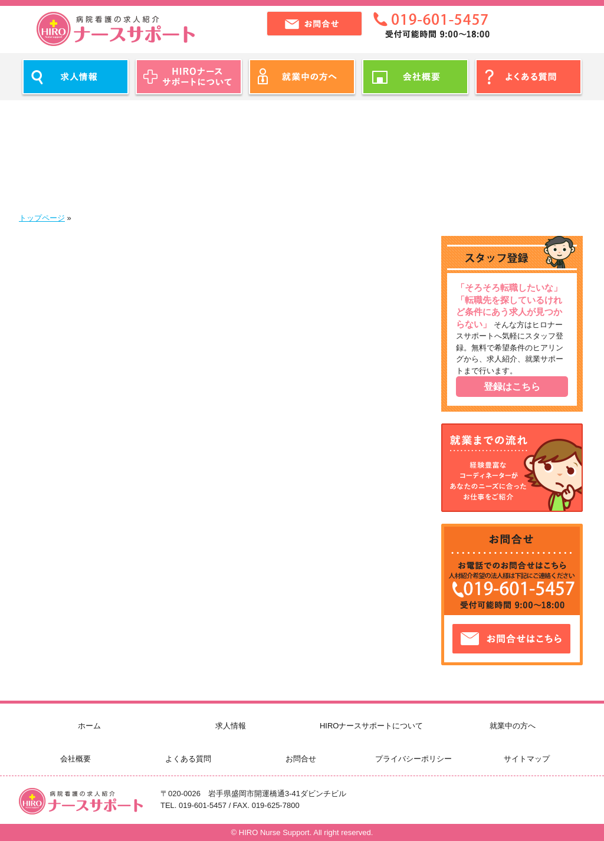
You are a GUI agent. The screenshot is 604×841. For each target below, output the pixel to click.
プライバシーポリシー (413, 758)
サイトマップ (527, 758)
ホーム (89, 725)
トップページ (42, 217)
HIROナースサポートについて (372, 725)
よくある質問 (188, 758)
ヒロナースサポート (116, 29)
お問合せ (300, 758)
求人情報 (230, 725)
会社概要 (75, 758)
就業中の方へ (513, 725)
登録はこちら (512, 387)
